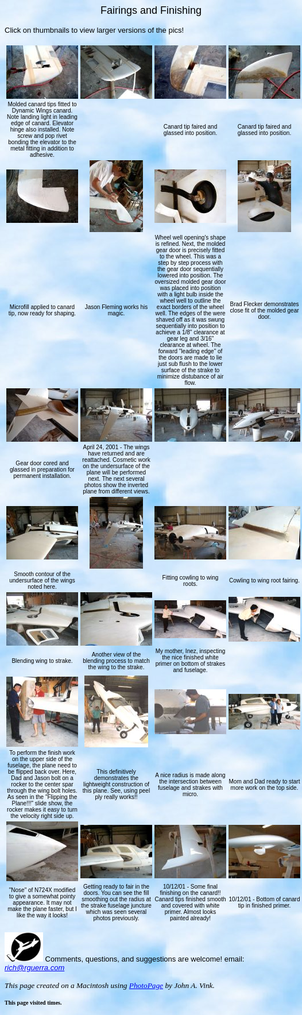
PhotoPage (146, 985)
